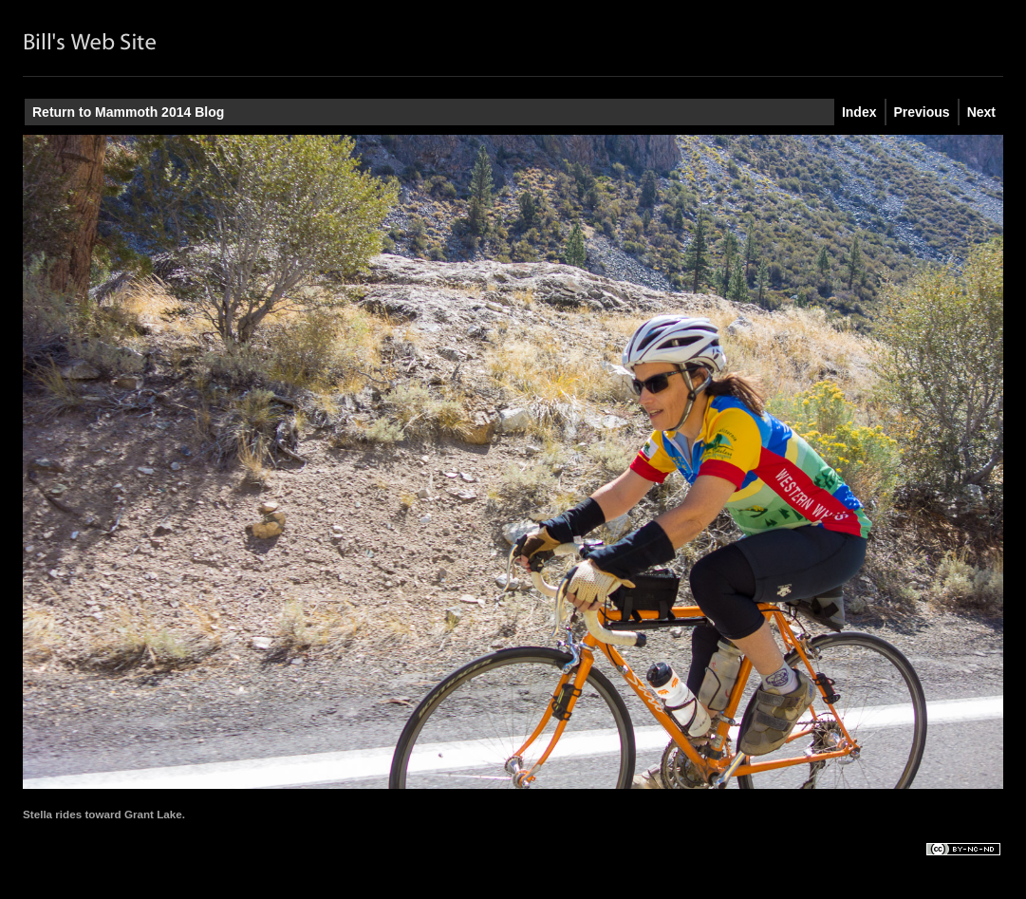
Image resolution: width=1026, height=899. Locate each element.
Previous (922, 112)
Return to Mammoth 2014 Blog (128, 112)
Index (859, 112)
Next (981, 112)
